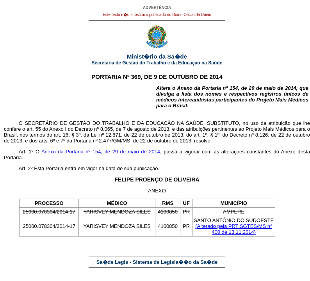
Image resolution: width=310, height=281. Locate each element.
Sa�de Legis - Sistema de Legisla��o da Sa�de (157, 262)
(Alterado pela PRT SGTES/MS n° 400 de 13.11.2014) (233, 229)
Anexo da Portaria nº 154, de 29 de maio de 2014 (100, 152)
